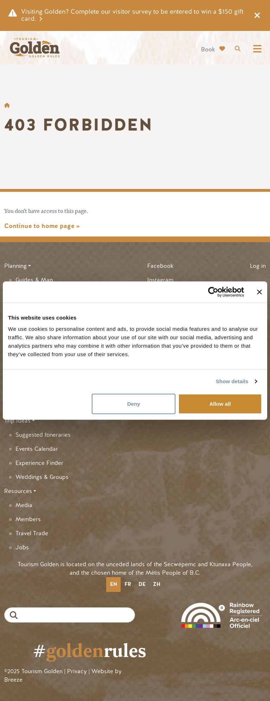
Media (23, 505)
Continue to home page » (42, 226)
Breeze (13, 679)
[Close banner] (259, 292)
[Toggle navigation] (257, 49)
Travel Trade (31, 533)
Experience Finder (39, 463)
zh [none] (156, 584)
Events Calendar (36, 449)
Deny (133, 403)
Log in (258, 266)
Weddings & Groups (42, 477)
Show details (232, 381)
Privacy (77, 671)
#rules (89, 650)
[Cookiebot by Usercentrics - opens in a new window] (213, 292)
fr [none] (127, 584)
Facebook (160, 266)
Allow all (220, 403)
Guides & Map (34, 280)
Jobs (22, 547)
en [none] (113, 584)
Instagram (160, 280)
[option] (128, 584)
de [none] (142, 584)
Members (28, 519)
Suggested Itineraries (43, 434)
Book (208, 49)
